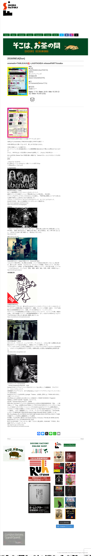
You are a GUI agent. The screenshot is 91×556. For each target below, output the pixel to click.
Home (6, 35)
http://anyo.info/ (11, 234)
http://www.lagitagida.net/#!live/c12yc (18, 203)
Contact (48, 35)
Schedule (21, 35)
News (13, 35)
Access (30, 35)
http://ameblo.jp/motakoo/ (14, 270)
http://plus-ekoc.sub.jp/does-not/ (16, 352)
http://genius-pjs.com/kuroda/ (15, 425)
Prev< (9, 439)
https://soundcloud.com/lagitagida (17, 204)
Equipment (39, 35)
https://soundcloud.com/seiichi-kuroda (18, 426)
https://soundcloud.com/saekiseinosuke (18, 317)
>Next (82, 439)
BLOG (55, 35)
